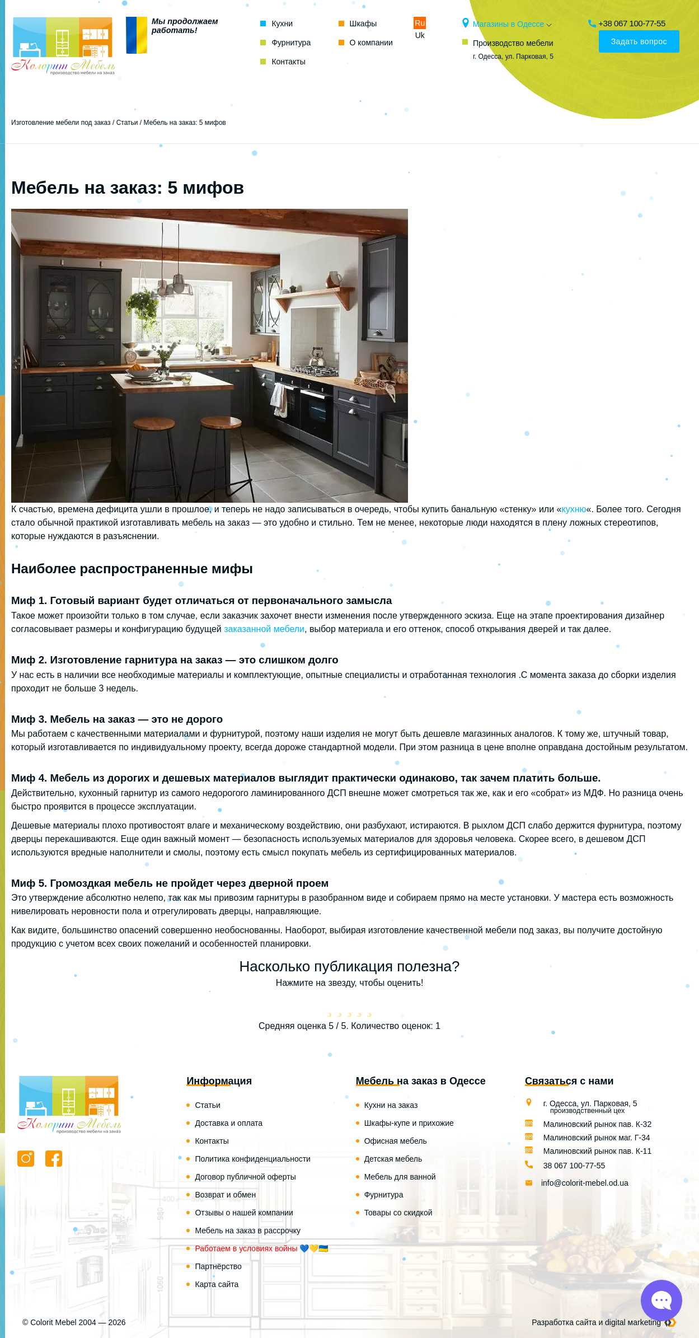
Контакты (288, 61)
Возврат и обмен (225, 1194)
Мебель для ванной (400, 1176)
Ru (420, 22)
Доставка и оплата (228, 1123)
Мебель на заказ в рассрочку (248, 1230)
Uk (420, 35)
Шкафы (363, 23)
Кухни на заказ (391, 1105)
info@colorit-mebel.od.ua (584, 1182)
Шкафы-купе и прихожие (409, 1123)
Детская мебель (393, 1158)
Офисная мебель (395, 1140)
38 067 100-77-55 (569, 1165)
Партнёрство (218, 1266)
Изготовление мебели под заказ (61, 123)
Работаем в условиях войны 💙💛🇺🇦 (261, 1248)
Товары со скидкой (398, 1212)
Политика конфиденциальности (253, 1158)
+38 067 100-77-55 (627, 23)
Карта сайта (216, 1284)
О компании (371, 42)
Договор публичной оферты (245, 1176)
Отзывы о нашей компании (244, 1212)
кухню (573, 509)
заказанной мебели (264, 629)
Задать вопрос (639, 41)
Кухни (282, 23)
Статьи (127, 123)
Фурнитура (291, 42)
